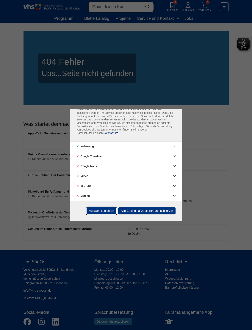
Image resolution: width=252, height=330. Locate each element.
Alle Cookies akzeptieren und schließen (147, 210)
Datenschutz (110, 132)
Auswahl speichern (101, 210)
